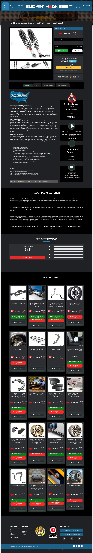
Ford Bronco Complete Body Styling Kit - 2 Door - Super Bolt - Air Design (75, 395)
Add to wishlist (77, 51)
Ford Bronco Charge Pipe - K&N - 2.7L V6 (56, 348)
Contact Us (20, 6)
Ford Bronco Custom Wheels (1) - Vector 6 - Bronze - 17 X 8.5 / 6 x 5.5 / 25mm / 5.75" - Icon (75, 441)
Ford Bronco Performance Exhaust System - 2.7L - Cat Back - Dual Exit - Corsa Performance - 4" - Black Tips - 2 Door (56, 304)
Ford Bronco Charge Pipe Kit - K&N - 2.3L (18, 486)
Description (28, 85)
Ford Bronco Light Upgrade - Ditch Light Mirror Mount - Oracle (56, 395)
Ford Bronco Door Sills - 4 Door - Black (56, 486)
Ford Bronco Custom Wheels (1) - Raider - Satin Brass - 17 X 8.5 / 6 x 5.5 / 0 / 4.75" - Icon (37, 441)
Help (71, 6)
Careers (24, 534)
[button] (50, 43)
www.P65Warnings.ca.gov (48, 181)
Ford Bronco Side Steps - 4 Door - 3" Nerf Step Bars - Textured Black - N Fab (56, 441)
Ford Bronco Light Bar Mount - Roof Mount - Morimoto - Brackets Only (18, 441)
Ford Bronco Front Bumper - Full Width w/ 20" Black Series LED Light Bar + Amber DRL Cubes (37, 487)
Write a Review (27, 257)
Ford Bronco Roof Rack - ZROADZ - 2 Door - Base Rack (37, 349)
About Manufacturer (63, 85)
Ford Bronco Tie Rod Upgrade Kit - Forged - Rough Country (18, 302)
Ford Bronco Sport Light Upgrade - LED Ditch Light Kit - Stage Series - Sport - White (75, 349)
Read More (72, 159)
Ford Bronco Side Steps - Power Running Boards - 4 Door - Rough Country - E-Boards (37, 304)
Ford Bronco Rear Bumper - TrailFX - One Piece (75, 486)
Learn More (73, 61)
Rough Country (78, 46)
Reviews (37, 85)
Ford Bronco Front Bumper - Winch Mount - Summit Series (37, 394)
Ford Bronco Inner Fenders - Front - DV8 (18, 348)
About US (24, 531)
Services (12, 6)
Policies (24, 532)
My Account (25, 529)
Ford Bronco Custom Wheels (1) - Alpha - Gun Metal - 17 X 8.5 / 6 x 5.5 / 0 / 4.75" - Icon (75, 303)
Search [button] (78, 6)
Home (11, 529)
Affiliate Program (14, 537)
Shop (5, 6)
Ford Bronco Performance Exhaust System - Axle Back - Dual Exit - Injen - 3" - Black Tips (18, 395)
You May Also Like (48, 85)
